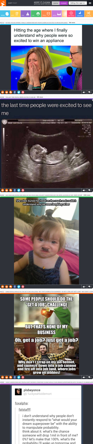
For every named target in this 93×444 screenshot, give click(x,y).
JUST (12, 3)
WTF (14, 14)
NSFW (57, 14)
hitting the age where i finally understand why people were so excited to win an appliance (36, 22)
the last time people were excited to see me (20, 97)
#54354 (2, 195)
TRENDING (80, 13)
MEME (5, 14)
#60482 (2, 97)
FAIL (25, 14)
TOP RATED (71, 14)
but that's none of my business (50, 291)
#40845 (2, 382)
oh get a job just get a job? (71, 291)
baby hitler (78, 195)
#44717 (2, 291)
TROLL (46, 14)
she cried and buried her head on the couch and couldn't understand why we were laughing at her (39, 195)
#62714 (2, 22)
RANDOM (88, 14)
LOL (36, 14)
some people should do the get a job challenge (21, 291)
